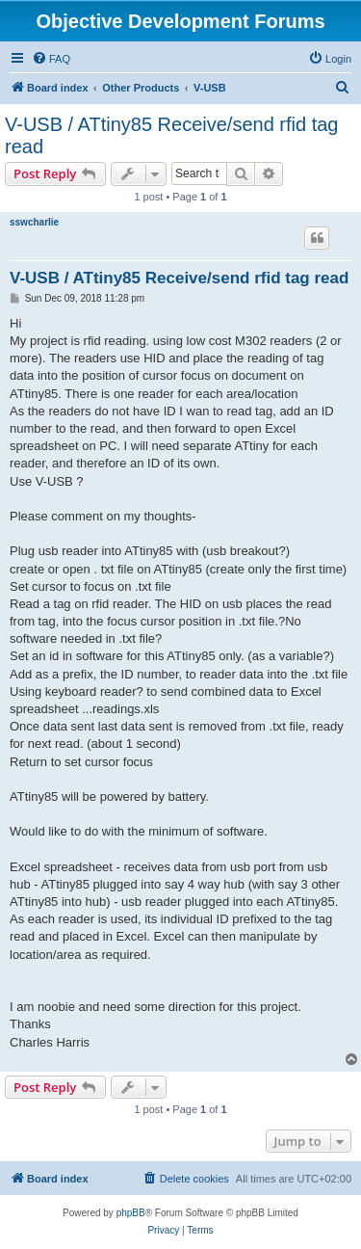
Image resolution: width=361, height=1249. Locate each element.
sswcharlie (34, 222)
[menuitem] (51, 58)
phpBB (130, 1213)
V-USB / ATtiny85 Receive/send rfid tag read (171, 135)
